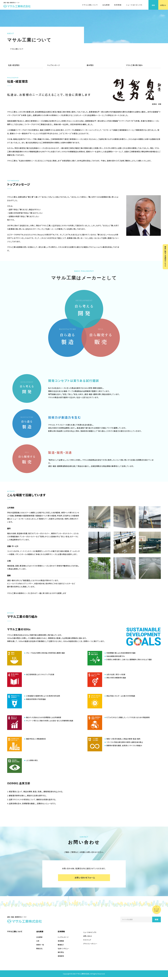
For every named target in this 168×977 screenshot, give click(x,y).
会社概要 (106, 5)
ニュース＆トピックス (134, 5)
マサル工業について (90, 5)
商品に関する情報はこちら (165, 256)
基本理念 (90, 65)
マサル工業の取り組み (134, 65)
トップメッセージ (53, 65)
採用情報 (118, 5)
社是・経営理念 (14, 65)
